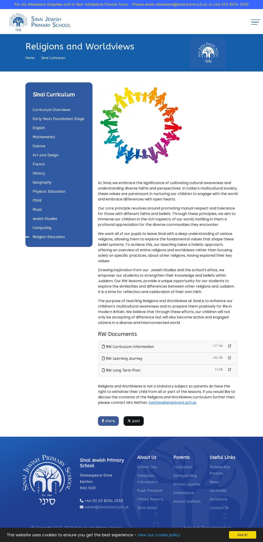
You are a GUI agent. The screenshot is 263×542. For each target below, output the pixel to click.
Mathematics (43, 137)
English (38, 128)
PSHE (36, 200)
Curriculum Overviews (51, 110)
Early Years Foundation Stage (57, 119)
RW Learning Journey (123, 358)
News (229, 482)
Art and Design (45, 155)
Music (36, 209)
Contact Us (234, 508)
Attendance (198, 493)
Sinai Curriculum (53, 58)
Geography (41, 182)
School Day (162, 467)
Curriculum (197, 467)
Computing (41, 228)
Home (29, 58)
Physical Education (48, 191)
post (134, 421)
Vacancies (232, 490)
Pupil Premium (164, 490)
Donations (233, 499)
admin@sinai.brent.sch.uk (107, 522)
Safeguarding (200, 475)
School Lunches (201, 484)
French (38, 164)
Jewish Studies (44, 219)
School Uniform (201, 501)
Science (38, 146)
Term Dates (162, 508)
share (109, 421)
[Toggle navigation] (255, 22)
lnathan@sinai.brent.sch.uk (173, 402)
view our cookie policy (159, 535)
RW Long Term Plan (122, 370)
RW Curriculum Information (129, 347)
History (38, 173)
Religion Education (48, 237)
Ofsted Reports (165, 499)
